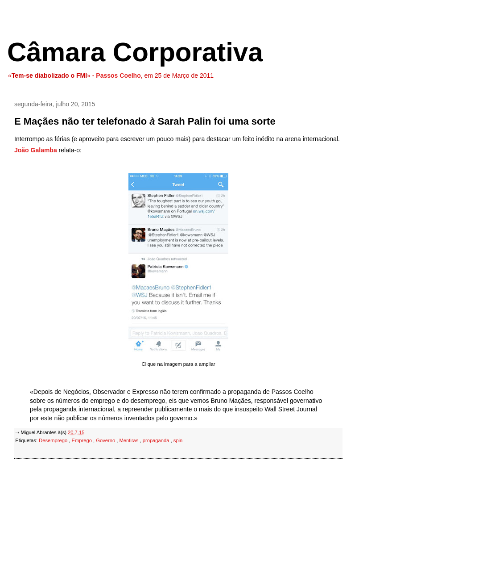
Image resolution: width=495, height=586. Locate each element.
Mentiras (129, 440)
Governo (106, 440)
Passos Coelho (118, 75)
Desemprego (54, 440)
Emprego (83, 440)
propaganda (157, 440)
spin (178, 440)
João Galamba (35, 150)
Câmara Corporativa (135, 52)
